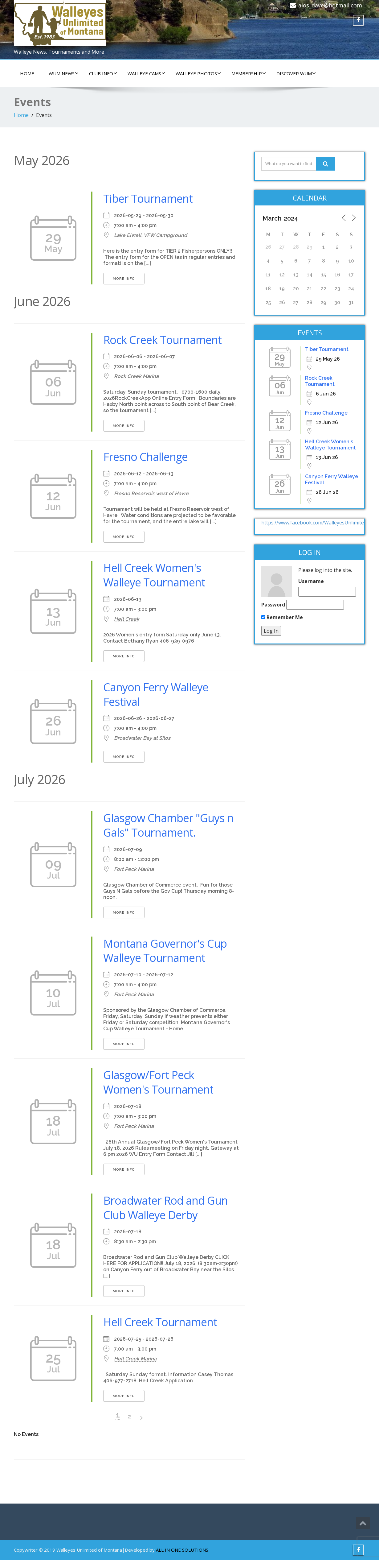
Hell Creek (126, 619)
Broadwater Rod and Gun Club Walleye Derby (165, 1208)
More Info (124, 279)
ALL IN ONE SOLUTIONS (182, 1550)
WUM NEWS (64, 73)
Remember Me (282, 617)
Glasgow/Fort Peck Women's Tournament (158, 1082)
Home (21, 114)
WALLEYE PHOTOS (198, 73)
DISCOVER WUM (296, 73)
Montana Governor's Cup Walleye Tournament (165, 951)
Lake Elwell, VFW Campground (150, 235)
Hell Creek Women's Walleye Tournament (154, 575)
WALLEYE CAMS (146, 73)
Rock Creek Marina (136, 376)
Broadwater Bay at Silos (142, 738)
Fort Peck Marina (134, 869)
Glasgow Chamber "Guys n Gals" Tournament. (168, 825)
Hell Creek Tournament (160, 1322)
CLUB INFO (103, 73)
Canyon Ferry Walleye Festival (155, 694)
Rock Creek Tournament (162, 339)
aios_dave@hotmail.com (330, 5)
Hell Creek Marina (135, 1359)
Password (273, 604)
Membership (248, 73)
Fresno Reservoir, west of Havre (151, 493)
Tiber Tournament (148, 198)
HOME (27, 73)
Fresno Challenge (145, 456)
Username (311, 581)
